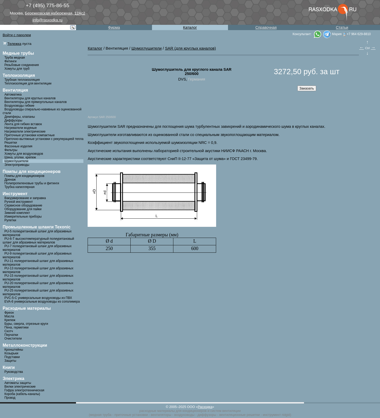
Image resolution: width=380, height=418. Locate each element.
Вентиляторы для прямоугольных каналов (35, 102)
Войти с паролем (17, 35)
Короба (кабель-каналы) (22, 394)
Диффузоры (13, 120)
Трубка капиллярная (19, 187)
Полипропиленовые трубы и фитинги (31, 183)
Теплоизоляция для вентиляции (27, 83)
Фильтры (10, 150)
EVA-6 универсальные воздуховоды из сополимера (42, 301)
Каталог (190, 27)
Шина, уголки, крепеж (20, 157)
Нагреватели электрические (25, 131)
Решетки (10, 142)
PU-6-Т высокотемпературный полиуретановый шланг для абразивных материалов (38, 240)
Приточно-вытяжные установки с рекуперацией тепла (44, 139)
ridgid (286, 415)
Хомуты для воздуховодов (23, 154)
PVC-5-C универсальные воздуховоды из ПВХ (38, 298)
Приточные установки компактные (29, 135)
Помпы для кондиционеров (24, 176)
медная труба (100, 415)
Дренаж (10, 179)
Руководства (13, 372)
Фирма (114, 27)
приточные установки (131, 415)
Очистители (13, 338)
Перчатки (11, 335)
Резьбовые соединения (21, 65)
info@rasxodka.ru (48, 20)
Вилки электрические (20, 386)
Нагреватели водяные (20, 128)
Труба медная (14, 57)
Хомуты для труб (17, 69)
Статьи (342, 27)
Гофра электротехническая (24, 390)
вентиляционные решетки (239, 415)
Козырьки (11, 353)
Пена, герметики (16, 327)
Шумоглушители (16, 161)
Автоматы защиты (17, 383)
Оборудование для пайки (23, 209)
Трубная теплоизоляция (22, 80)
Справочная (266, 27)
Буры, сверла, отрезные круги (26, 324)
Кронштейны (13, 349)
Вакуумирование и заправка (25, 198)
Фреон (9, 312)
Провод (10, 398)
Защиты (10, 361)
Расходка (205, 407)
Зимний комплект (17, 213)
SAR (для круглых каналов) (190, 48)
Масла (9, 316)
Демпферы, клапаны (19, 117)
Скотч (8, 331)
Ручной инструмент (18, 202)
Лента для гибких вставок (23, 124)
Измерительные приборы (23, 216)
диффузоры (206, 415)
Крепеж (9, 320)
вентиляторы (161, 415)
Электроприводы (16, 165)
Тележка (14, 44)
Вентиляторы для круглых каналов (30, 98)
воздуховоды (184, 415)
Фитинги (10, 61)
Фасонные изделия (18, 146)
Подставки (12, 357)
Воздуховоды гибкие (19, 105)
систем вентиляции (225, 411)
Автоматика (13, 94)
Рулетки (10, 220)
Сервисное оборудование (23, 205)
